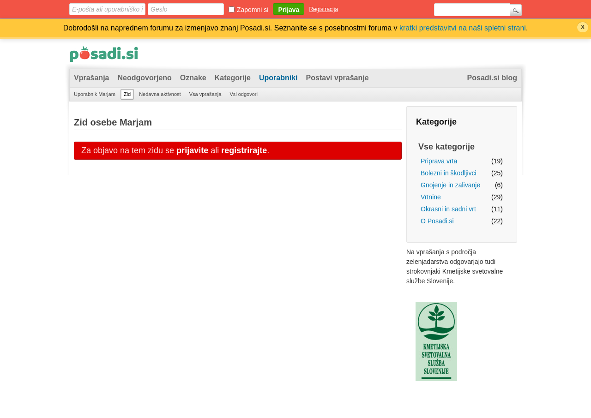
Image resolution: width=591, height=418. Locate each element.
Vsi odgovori (243, 94)
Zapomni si (252, 9)
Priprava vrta (439, 161)
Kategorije (233, 78)
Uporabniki (278, 78)
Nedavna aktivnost (160, 94)
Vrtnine (431, 197)
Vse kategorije (446, 146)
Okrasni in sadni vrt (448, 209)
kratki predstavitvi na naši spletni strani (462, 28)
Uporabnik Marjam (94, 94)
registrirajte (244, 150)
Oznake (193, 78)
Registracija (323, 9)
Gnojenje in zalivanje (450, 185)
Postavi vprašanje (337, 78)
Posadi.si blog (492, 78)
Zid (127, 94)
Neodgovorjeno (144, 78)
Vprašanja (91, 78)
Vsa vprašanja (205, 94)
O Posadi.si (437, 221)
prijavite (192, 150)
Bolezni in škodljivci (448, 173)
